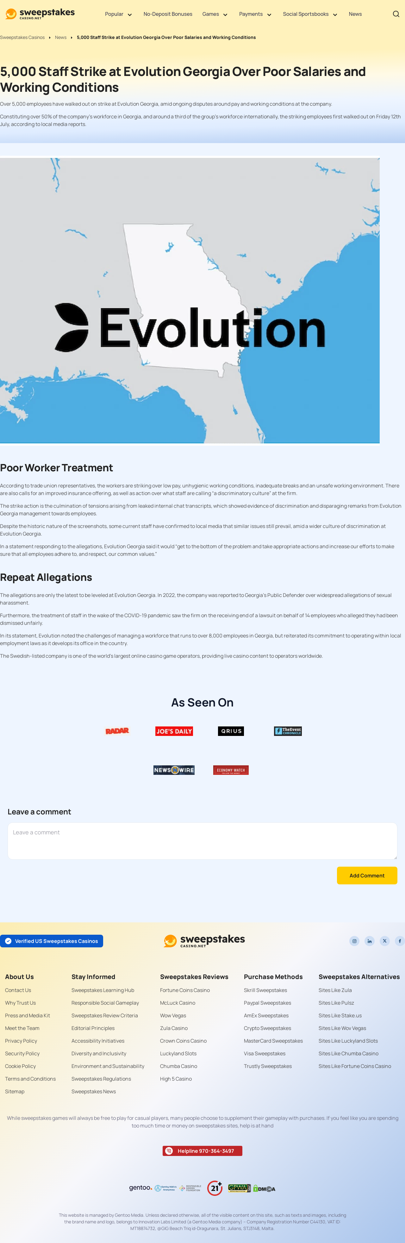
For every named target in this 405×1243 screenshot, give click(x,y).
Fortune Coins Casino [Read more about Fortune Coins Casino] (185, 990)
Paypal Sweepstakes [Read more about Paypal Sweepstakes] (267, 1002)
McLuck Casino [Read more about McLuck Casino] (177, 1002)
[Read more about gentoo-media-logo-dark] (140, 1188)
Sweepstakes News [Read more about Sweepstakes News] (94, 1091)
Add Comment (367, 875)
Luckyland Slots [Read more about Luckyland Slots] (178, 1053)
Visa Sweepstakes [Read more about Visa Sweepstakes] (264, 1053)
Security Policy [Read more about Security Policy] (22, 1053)
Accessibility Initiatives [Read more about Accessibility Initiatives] (98, 1040)
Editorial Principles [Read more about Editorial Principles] (93, 1028)
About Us (19, 976)
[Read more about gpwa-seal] (239, 1188)
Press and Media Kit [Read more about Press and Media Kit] (27, 1015)
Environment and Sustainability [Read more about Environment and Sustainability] (108, 1066)
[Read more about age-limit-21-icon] (214, 1188)
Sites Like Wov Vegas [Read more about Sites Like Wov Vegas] (342, 1028)
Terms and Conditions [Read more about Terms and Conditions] (30, 1078)
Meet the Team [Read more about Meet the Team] (22, 1028)
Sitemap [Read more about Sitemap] (14, 1091)
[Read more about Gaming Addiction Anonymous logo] (165, 1188)
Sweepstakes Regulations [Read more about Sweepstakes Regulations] (101, 1078)
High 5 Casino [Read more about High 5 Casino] (176, 1078)
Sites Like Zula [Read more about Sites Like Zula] (335, 990)
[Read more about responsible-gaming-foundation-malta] (190, 1188)
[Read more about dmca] (264, 1188)
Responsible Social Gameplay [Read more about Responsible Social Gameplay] (105, 1002)
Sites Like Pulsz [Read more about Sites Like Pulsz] (336, 1002)
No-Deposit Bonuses (168, 13)
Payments (251, 13)
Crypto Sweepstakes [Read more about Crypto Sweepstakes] (267, 1028)
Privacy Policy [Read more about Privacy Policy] (21, 1040)
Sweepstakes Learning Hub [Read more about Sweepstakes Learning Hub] (103, 990)
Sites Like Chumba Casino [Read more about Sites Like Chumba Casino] (348, 1053)
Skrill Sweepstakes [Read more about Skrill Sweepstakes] (265, 990)
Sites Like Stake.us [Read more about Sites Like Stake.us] (340, 1015)
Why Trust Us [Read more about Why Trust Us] (20, 1002)
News (355, 13)
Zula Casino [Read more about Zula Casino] (174, 1028)
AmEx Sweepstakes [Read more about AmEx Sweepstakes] (266, 1015)
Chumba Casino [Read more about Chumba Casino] (178, 1066)
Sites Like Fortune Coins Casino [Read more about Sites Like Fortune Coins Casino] (355, 1066)
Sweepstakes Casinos (22, 37)
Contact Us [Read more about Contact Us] (18, 990)
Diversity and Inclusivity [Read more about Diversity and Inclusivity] (99, 1053)
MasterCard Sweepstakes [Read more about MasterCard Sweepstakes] (273, 1040)
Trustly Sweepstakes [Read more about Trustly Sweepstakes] (268, 1066)
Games (210, 13)
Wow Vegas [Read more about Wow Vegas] (173, 1015)
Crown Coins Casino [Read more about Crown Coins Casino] (183, 1040)
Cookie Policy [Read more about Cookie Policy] (20, 1066)
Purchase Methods (273, 976)
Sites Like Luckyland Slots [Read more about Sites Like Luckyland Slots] (348, 1040)
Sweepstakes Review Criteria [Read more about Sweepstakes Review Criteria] (105, 1015)
